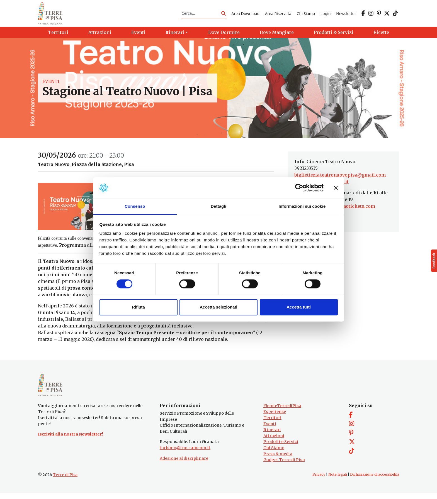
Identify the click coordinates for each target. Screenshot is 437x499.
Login (326, 15)
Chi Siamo (306, 15)
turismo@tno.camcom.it (185, 453)
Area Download (245, 15)
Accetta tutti (299, 307)
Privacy (318, 480)
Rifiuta (138, 307)
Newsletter (346, 15)
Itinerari (272, 435)
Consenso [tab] (135, 206)
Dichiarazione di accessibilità (374, 480)
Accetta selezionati (218, 307)
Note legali (337, 480)
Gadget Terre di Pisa (284, 466)
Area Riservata (278, 15)
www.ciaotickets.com (350, 209)
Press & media (277, 460)
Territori (272, 423)
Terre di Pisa (65, 480)
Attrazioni (273, 441)
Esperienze (274, 417)
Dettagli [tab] (218, 206)
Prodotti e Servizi (280, 448)
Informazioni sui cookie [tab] (302, 206)
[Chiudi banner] (336, 188)
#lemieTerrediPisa (282, 411)
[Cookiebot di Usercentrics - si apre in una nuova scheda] (299, 188)
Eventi (50, 84)
